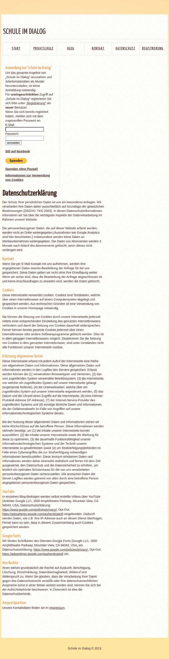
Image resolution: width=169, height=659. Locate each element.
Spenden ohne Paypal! (21, 169)
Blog (70, 48)
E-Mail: (10, 125)
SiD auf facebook (17, 151)
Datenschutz (125, 48)
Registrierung (152, 48)
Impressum (56, 607)
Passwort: (12, 133)
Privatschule (43, 48)
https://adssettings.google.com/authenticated (32, 514)
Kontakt (98, 48)
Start (16, 48)
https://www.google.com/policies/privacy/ (29, 509)
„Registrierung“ (36, 103)
